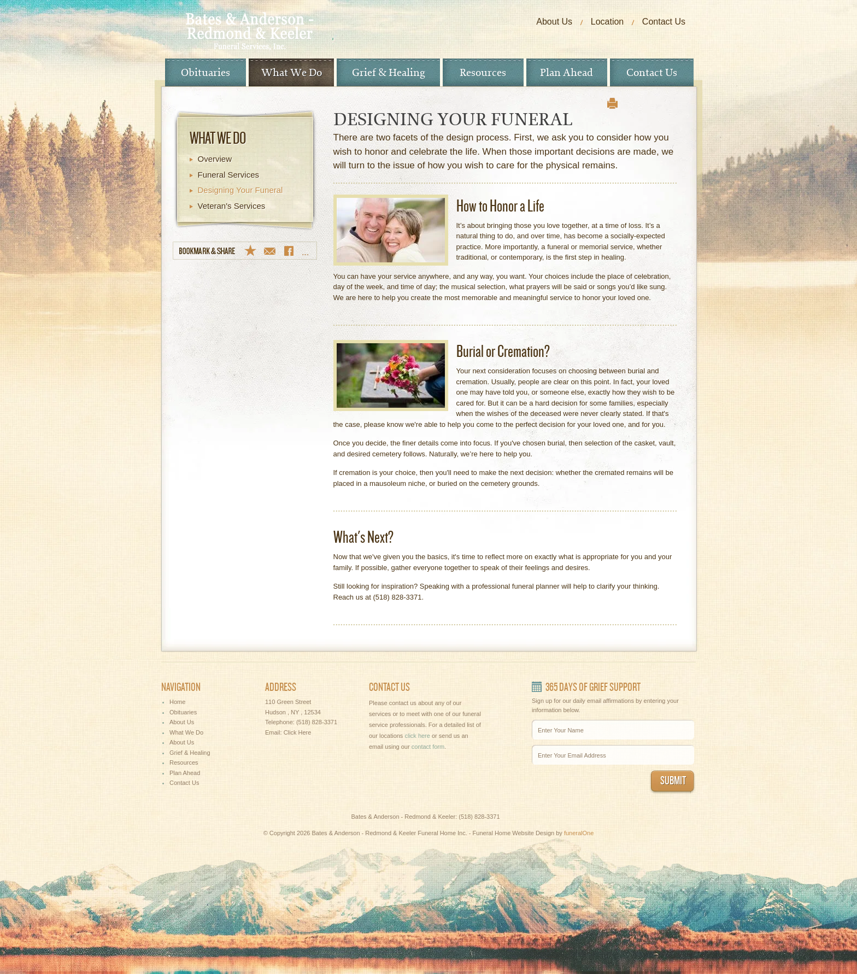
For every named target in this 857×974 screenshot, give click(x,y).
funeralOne (579, 833)
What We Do (291, 72)
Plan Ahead (566, 72)
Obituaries (205, 72)
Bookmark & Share (245, 251)
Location (607, 21)
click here (417, 735)
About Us (554, 21)
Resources (483, 72)
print (612, 103)
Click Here (298, 732)
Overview (215, 158)
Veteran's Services (232, 205)
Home (177, 702)
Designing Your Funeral (240, 190)
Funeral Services (229, 174)
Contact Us (663, 21)
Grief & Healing (388, 72)
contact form (428, 746)
